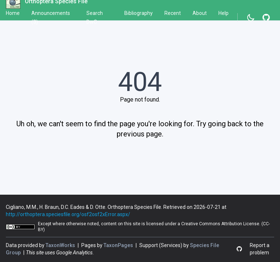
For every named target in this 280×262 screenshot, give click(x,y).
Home (13, 13)
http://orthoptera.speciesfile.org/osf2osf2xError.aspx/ (68, 214)
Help (223, 13)
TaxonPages (119, 245)
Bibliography (138, 13)
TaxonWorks (61, 245)
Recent (172, 13)
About (199, 13)
